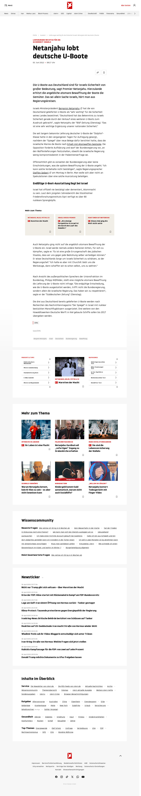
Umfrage (69, 728)
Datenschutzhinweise (97, 763)
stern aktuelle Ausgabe (82, 690)
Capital (69, 14)
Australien (53, 701)
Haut (72, 717)
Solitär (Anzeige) (51, 709)
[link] (134, 5)
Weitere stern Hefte (104, 690)
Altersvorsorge (39, 701)
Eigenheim (75, 701)
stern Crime (78, 14)
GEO (62, 14)
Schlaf (50, 721)
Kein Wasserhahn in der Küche (86, 528)
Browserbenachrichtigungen (73, 770)
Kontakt (58, 770)
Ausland (42, 35)
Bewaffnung (83, 339)
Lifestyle (130, 14)
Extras (13, 14)
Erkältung (61, 717)
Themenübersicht (49, 690)
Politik (101, 14)
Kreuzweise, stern (86, 544)
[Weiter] (135, 13)
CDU (52, 732)
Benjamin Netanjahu (69, 108)
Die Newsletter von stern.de (42, 686)
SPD (44, 732)
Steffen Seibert (41, 172)
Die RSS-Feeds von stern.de (69, 686)
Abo (125, 5)
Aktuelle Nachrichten (94, 686)
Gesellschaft (92, 14)
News (6, 14)
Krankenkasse (40, 705)
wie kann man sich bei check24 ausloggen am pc (73, 532)
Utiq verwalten (38, 766)
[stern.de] (69, 5)
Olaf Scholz (56, 728)
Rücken (40, 721)
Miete (53, 705)
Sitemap (64, 690)
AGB (85, 763)
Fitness (81, 717)
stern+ (56, 14)
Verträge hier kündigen (65, 766)
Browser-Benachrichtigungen (76, 694)
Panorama (110, 14)
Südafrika (76, 705)
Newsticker (31, 577)
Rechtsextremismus (30, 732)
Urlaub (87, 705)
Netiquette (50, 766)
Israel (51, 339)
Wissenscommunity (30, 690)
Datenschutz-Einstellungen (94, 766)
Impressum (36, 763)
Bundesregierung (71, 339)
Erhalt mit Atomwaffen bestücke (84, 144)
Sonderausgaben (28, 694)
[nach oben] (120, 756)
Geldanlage (26, 705)
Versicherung (100, 705)
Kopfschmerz (27, 721)
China (64, 701)
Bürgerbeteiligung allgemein (77, 547)
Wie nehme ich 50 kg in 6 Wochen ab (54, 528)
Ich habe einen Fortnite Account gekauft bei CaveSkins (59, 536)
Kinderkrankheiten (96, 717)
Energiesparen (90, 701)
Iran (22, 14)
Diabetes (48, 717)
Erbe (103, 701)
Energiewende (41, 728)
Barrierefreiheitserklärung (52, 763)
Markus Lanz (30, 14)
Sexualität (62, 721)
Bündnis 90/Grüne (65, 732)
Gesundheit (121, 14)
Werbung (79, 766)
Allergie (38, 717)
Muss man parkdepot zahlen (63, 544)
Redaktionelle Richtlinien (73, 763)
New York (64, 705)
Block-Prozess (43, 14)
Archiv (109, 686)
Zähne (72, 721)
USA (94, 728)
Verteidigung (82, 728)
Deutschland (59, 339)
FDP (101, 728)
